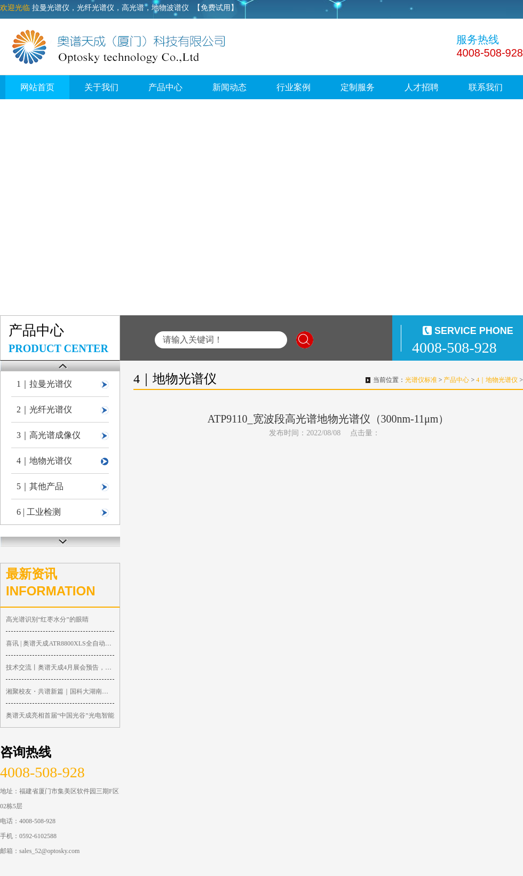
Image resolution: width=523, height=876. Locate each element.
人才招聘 (422, 87)
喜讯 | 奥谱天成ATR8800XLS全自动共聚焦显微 (60, 643)
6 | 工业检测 (39, 511)
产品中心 (165, 87)
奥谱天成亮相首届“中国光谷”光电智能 (60, 715)
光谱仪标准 (421, 380)
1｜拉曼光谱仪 (44, 383)
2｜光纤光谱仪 (44, 409)
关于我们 (101, 87)
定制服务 (357, 87)
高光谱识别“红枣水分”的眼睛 (47, 619)
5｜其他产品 (40, 486)
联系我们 (486, 87)
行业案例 (293, 87)
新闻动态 (229, 87)
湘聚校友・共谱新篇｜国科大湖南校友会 (60, 691)
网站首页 (37, 87)
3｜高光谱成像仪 (49, 435)
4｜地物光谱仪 (44, 460)
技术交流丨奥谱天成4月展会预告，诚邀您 (60, 667)
